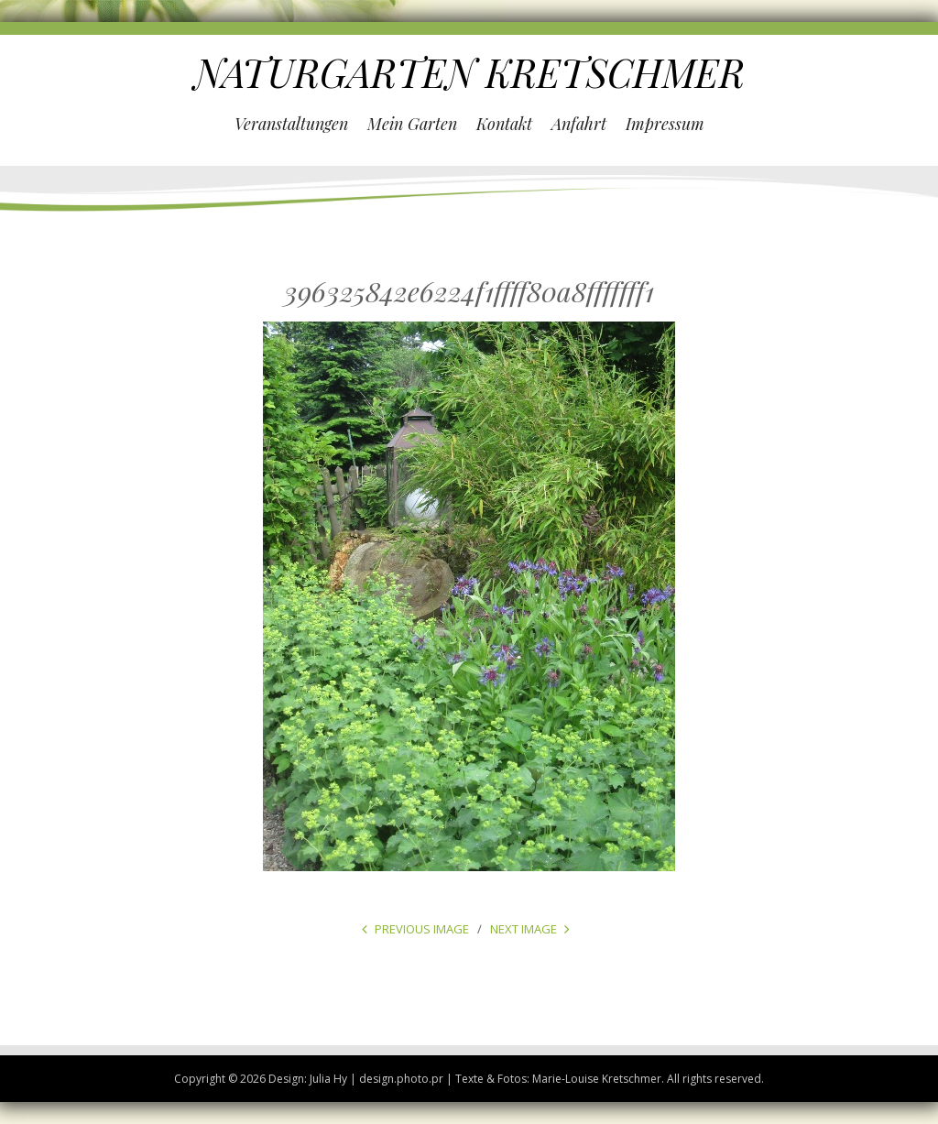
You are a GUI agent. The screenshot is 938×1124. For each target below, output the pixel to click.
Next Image (523, 929)
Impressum (665, 124)
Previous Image (422, 929)
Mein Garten (412, 124)
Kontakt (504, 124)
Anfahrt (578, 124)
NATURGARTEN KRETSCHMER (469, 72)
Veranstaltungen (291, 124)
